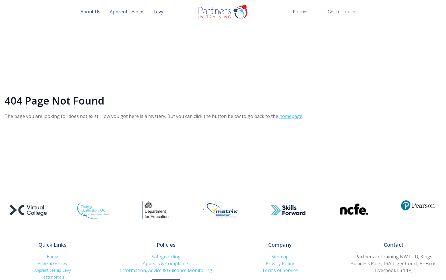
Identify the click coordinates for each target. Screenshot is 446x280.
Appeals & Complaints (166, 263)
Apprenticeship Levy (52, 270)
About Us (90, 12)
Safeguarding (166, 257)
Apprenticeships (127, 12)
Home (52, 256)
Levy (158, 12)
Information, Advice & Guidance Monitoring (166, 270)
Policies (301, 12)
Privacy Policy (280, 263)
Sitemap (280, 257)
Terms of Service (280, 270)
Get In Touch (341, 12)
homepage (290, 116)
